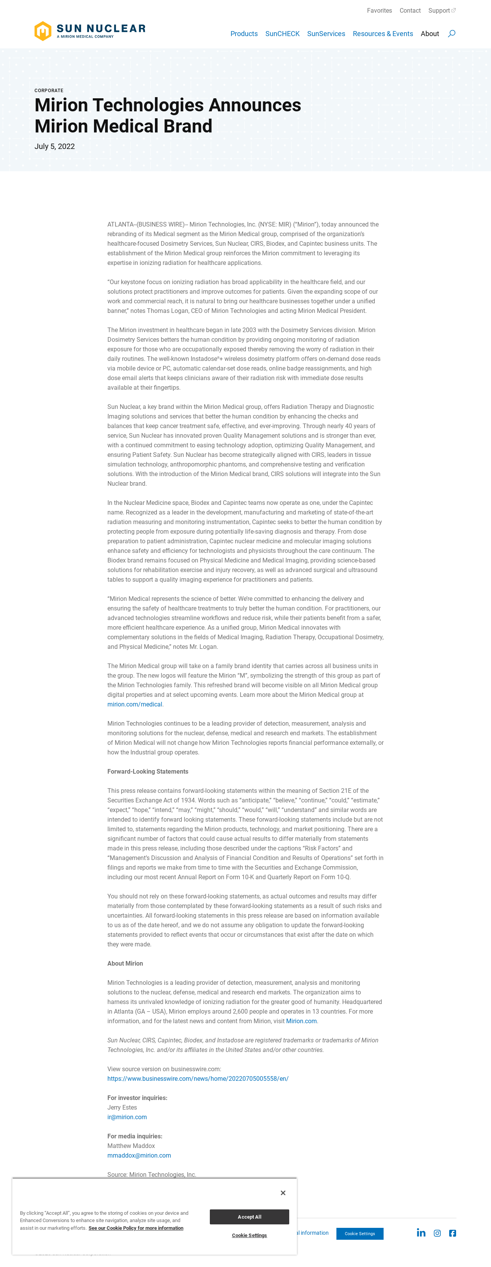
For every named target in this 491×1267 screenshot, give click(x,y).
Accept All (249, 1217)
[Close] (283, 1192)
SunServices (326, 34)
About (430, 34)
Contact (410, 10)
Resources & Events (383, 34)
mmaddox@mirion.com (139, 1155)
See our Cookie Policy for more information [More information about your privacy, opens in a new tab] (136, 1228)
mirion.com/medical (134, 704)
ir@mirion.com (127, 1117)
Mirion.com (301, 1021)
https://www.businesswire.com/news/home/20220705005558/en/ (198, 1078)
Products (244, 34)
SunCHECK (282, 34)
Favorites (379, 10)
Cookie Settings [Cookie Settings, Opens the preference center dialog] (249, 1235)
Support (439, 10)
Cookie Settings (360, 1233)
